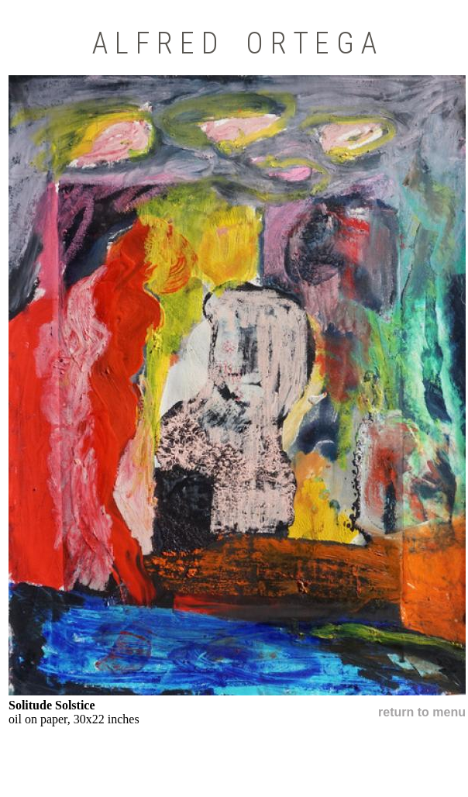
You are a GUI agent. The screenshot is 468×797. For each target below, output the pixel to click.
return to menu (422, 712)
